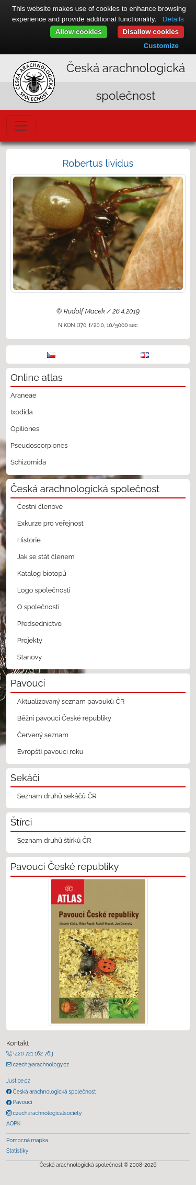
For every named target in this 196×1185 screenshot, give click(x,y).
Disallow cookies (151, 32)
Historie (29, 540)
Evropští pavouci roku (50, 752)
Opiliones (24, 429)
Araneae (23, 395)
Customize (161, 46)
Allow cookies (78, 32)
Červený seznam (42, 735)
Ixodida (21, 412)
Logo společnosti (44, 590)
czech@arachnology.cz (40, 1064)
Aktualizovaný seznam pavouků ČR (71, 701)
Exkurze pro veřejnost (50, 523)
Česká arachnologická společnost (53, 1091)
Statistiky (17, 1150)
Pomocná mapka (27, 1140)
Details (173, 19)
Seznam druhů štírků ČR (54, 840)
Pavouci (21, 1102)
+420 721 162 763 (32, 1053)
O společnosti (38, 607)
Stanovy (29, 657)
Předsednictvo (39, 624)
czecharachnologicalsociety (46, 1113)
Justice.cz (18, 1080)
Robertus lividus (98, 163)
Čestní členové (40, 506)
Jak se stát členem (46, 557)
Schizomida (28, 462)
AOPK (13, 1123)
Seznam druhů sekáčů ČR (57, 796)
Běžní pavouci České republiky (64, 718)
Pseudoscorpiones (38, 445)
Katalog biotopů (41, 573)
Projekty (29, 640)
